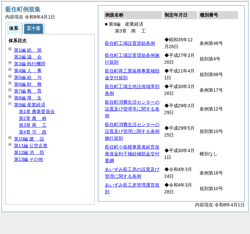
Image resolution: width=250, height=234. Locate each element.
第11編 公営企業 (31, 145)
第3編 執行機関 (29, 63)
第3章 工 (33, 125)
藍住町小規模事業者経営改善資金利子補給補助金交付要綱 (132, 153)
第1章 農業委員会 (37, 111)
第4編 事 (28, 70)
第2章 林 (33, 118)
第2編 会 (28, 56)
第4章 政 (33, 132)
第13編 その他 (28, 159)
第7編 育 (28, 91)
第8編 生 (28, 97)
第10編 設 (29, 138)
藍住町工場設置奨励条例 (130, 43)
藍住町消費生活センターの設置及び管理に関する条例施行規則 (132, 131)
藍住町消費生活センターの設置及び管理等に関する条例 (132, 108)
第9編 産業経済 (29, 104)
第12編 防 (29, 152)
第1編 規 (28, 50)
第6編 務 (28, 84)
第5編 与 (28, 77)
